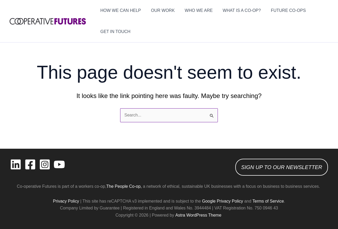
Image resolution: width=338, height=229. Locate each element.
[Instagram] (44, 164)
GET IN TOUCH (115, 31)
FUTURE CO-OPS (281, 10)
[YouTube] (59, 164)
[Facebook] (30, 164)
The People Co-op (123, 186)
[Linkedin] (15, 164)
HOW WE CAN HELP (120, 10)
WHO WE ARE (195, 10)
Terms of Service (268, 201)
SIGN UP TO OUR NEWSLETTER (281, 167)
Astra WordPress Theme (198, 215)
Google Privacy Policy (222, 201)
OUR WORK (160, 10)
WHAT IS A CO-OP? (236, 10)
